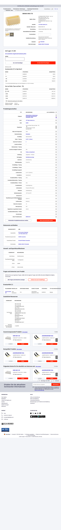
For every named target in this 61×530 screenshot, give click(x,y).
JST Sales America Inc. (42, 24)
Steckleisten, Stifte (9, 10)
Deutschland (7, 434)
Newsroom (3, 406)
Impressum (32, 403)
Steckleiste (28, 134)
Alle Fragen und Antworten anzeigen (16, 279)
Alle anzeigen (25, 332)
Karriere (3, 401)
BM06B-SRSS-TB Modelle (43, 44)
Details (22, 343)
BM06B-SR (28, 216)
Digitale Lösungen (5, 404)
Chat (3, 413)
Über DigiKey (4, 397)
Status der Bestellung (34, 398)
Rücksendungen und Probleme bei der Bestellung (40, 401)
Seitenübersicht (4, 403)
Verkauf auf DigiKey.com (6, 400)
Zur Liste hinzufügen (18, 62)
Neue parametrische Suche (46, 220)
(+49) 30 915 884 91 (6, 415)
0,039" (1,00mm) (29, 139)
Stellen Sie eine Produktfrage (38, 279)
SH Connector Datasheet (23, 232)
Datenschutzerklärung (39, 390)
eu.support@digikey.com (7, 417)
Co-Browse (4, 419)
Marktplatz (3, 398)
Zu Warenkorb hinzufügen (43, 62)
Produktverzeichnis (7, 8)
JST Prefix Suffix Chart (22, 233)
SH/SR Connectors (22, 236)
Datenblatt (41, 41)
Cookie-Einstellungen (31, 435)
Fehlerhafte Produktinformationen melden (18, 220)
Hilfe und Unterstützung (35, 397)
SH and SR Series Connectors (24, 240)
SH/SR (27, 122)
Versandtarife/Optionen (35, 400)
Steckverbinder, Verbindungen (19, 8)
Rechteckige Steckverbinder (32, 8)
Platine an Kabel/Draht (30, 152)
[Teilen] (56, 9)
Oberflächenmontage (30, 157)
